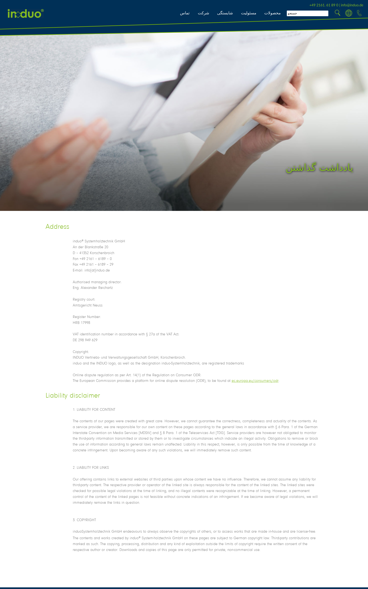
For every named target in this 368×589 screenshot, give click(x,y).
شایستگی (225, 13)
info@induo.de (352, 5)
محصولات (272, 13)
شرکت (203, 13)
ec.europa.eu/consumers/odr (255, 380)
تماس (185, 13)
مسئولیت (248, 13)
